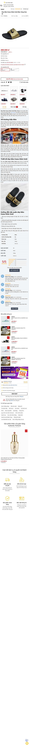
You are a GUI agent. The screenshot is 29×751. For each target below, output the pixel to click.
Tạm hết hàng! (14, 79)
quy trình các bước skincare (7, 412)
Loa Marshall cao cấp (6, 419)
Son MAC (17, 408)
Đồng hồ (20, 406)
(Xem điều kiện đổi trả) (13, 385)
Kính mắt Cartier (19, 412)
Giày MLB (20, 415)
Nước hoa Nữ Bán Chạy (6, 417)
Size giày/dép (4, 248)
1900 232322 (11, 6)
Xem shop (14, 393)
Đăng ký (21, 396)
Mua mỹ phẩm (8, 410)
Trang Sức (21, 410)
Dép (16, 15)
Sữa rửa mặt (13, 406)
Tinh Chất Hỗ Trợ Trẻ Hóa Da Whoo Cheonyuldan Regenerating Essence (13, 458)
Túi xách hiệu (4, 408)
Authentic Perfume (8, 381)
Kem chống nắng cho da (18, 419)
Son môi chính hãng (12, 415)
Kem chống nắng (5, 406)
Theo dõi (25, 382)
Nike (2, 9)
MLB (2, 410)
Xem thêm (14, 308)
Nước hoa (3, 415)
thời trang (13, 112)
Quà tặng (15, 410)
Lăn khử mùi (24, 408)
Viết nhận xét (14, 270)
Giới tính (3, 250)
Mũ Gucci (11, 408)
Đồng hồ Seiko (17, 417)
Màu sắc (3, 253)
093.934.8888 (10, 4)
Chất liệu (3, 255)
